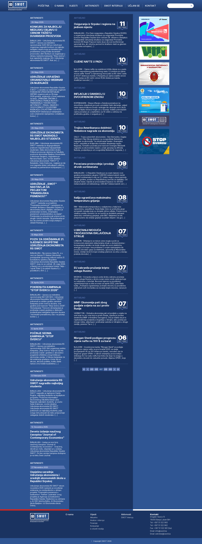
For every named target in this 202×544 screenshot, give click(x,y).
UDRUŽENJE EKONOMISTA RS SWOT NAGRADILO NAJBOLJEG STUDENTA (47, 135)
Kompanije (94, 526)
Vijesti (73, 5)
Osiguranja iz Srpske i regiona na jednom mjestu (94, 26)
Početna (43, 5)
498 (105, 369)
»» (118, 369)
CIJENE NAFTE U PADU (88, 61)
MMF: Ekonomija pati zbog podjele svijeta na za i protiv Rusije (91, 305)
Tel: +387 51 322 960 (159, 522)
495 (91, 369)
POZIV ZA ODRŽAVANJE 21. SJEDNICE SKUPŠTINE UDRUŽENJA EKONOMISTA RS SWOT (47, 244)
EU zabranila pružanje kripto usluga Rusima (91, 269)
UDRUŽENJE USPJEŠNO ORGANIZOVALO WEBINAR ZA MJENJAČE (46, 80)
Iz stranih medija (97, 529)
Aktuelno (94, 517)
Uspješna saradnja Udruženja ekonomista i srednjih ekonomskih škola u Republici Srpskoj (47, 476)
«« (84, 369)
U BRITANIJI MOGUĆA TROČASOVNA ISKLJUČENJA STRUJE (92, 233)
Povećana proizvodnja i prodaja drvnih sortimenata (94, 165)
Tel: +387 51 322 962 (159, 525)
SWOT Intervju (113, 5)
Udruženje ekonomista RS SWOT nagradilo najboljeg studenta (46, 383)
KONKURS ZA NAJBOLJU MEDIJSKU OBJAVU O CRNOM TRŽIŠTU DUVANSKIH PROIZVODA (45, 31)
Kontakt (150, 5)
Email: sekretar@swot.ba (160, 534)
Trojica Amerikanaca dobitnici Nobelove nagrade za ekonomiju (94, 129)
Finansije (94, 523)
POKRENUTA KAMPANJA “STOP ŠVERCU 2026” (45, 289)
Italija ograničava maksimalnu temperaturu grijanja (92, 199)
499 (110, 369)
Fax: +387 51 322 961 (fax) (161, 528)
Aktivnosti (92, 5)
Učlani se (134, 5)
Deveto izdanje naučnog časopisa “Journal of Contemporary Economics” (47, 434)
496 (96, 369)
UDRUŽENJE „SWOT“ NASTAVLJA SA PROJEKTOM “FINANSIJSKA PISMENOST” (43, 190)
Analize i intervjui (97, 520)
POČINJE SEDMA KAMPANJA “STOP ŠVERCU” (42, 336)
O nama (59, 5)
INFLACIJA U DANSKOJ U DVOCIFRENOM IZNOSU (89, 95)
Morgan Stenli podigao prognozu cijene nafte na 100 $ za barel (95, 339)
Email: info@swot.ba (158, 531)
